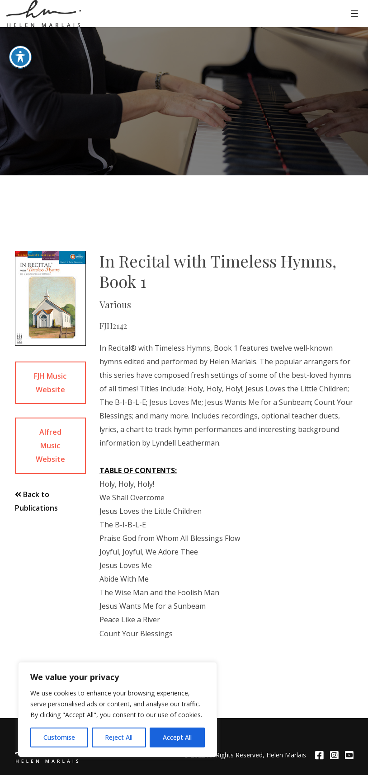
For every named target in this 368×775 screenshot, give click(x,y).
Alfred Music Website (50, 445)
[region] (117, 709)
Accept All (177, 737)
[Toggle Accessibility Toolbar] (20, 36)
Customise (59, 737)
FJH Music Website (50, 383)
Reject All (118, 737)
